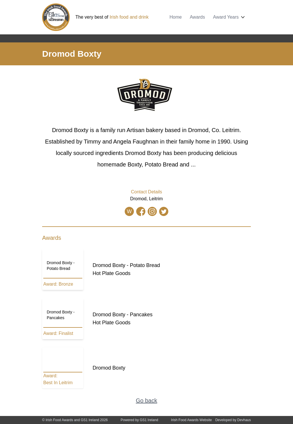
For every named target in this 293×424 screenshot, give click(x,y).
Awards (197, 17)
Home (175, 17)
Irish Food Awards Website (191, 420)
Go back (146, 400)
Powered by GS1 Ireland (139, 420)
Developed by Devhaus (233, 420)
